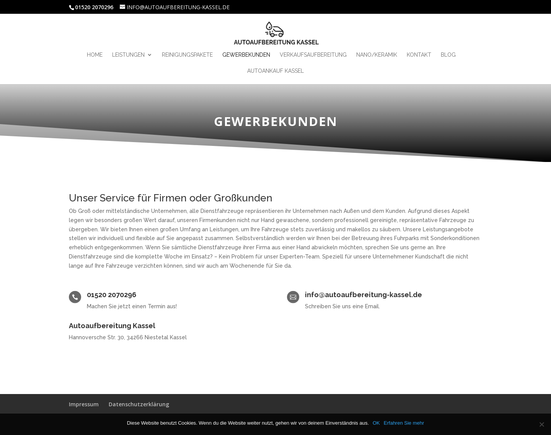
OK (376, 423)
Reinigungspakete (187, 55)
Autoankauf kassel (275, 71)
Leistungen (128, 55)
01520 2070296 (111, 295)
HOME (95, 55)
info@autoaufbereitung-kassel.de (363, 295)
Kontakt (419, 55)
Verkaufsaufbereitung (313, 55)
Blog (448, 55)
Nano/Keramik (376, 55)
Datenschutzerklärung (139, 404)
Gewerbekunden (246, 55)
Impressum (84, 404)
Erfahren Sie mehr (404, 423)
